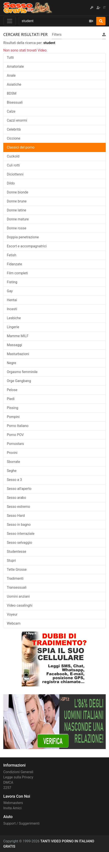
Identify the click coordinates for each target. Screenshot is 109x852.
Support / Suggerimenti (21, 823)
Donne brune (16, 201)
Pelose (12, 390)
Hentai (12, 300)
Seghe (11, 471)
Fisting (12, 282)
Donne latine (16, 210)
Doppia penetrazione (23, 237)
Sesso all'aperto (19, 489)
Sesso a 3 (14, 480)
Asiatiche (14, 84)
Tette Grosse (16, 569)
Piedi (10, 399)
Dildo (11, 183)
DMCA (8, 782)
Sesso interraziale (20, 533)
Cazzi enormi (17, 120)
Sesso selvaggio (19, 542)
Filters (57, 34)
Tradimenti (15, 578)
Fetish (11, 255)
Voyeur (12, 614)
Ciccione (13, 138)
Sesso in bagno (19, 525)
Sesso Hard (16, 516)
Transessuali (16, 587)
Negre (11, 363)
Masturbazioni (18, 354)
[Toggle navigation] (10, 21)
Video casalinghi (19, 605)
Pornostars (15, 444)
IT (104, 7)
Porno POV (15, 435)
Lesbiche (14, 318)
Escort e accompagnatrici (27, 246)
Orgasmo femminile (22, 372)
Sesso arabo (16, 498)
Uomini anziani (18, 596)
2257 (7, 788)
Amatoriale (15, 66)
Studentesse (16, 551)
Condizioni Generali (18, 772)
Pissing (12, 408)
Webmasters (13, 803)
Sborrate (13, 462)
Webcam (14, 623)
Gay (10, 291)
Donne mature (18, 219)
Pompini (13, 417)
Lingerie (13, 327)
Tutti (10, 57)
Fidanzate (14, 264)
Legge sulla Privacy (18, 777)
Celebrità (14, 129)
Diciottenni (15, 174)
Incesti (12, 309)
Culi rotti (13, 165)
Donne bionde (17, 192)
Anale (11, 75)
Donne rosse (16, 228)
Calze (11, 111)
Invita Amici (12, 808)
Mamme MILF (17, 336)
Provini (12, 453)
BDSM (11, 93)
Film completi (17, 273)
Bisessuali (15, 102)
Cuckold (13, 156)
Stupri (11, 560)
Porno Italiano (17, 426)
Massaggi (14, 345)
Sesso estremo (18, 507)
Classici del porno (21, 147)
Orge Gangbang (19, 381)
